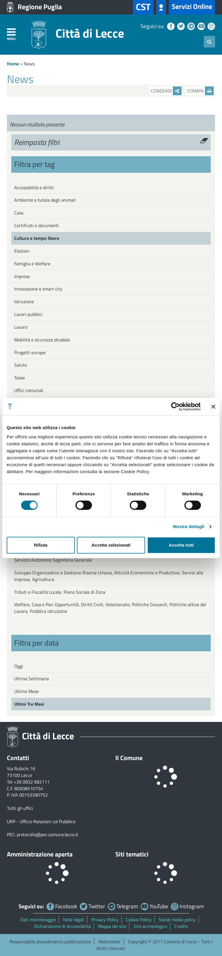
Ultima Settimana (31, 678)
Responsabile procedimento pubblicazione (50, 941)
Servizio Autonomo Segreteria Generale (53, 559)
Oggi (18, 666)
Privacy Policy (105, 919)
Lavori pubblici (28, 314)
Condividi (166, 90)
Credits (181, 926)
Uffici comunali (28, 390)
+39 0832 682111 (32, 781)
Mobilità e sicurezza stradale (42, 339)
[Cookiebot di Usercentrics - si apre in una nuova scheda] (175, 406)
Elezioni (21, 250)
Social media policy (177, 919)
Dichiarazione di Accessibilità (62, 926)
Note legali (73, 919)
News (29, 63)
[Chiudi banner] (213, 407)
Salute (20, 364)
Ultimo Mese (26, 691)
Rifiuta (40, 545)
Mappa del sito (112, 926)
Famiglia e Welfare (32, 263)
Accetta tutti (181, 545)
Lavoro (20, 326)
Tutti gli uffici (20, 808)
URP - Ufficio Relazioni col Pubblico (41, 821)
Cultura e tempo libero (36, 238)
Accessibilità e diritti (34, 187)
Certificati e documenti (36, 225)
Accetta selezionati (110, 545)
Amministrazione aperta (40, 854)
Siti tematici (132, 854)
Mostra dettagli (188, 526)
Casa (18, 212)
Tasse (19, 377)
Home (13, 63)
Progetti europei (30, 352)
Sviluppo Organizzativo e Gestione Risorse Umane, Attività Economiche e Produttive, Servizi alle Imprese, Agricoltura (108, 576)
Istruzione (24, 301)
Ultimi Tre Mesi (29, 704)
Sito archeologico (150, 926)
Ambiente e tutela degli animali (45, 199)
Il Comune (129, 758)
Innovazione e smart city (38, 288)
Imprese (22, 276)
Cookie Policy (138, 919)
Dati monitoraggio (38, 919)
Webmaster (109, 941)
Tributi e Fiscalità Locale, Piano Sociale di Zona (59, 592)
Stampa (200, 91)
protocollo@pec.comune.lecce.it (47, 834)
